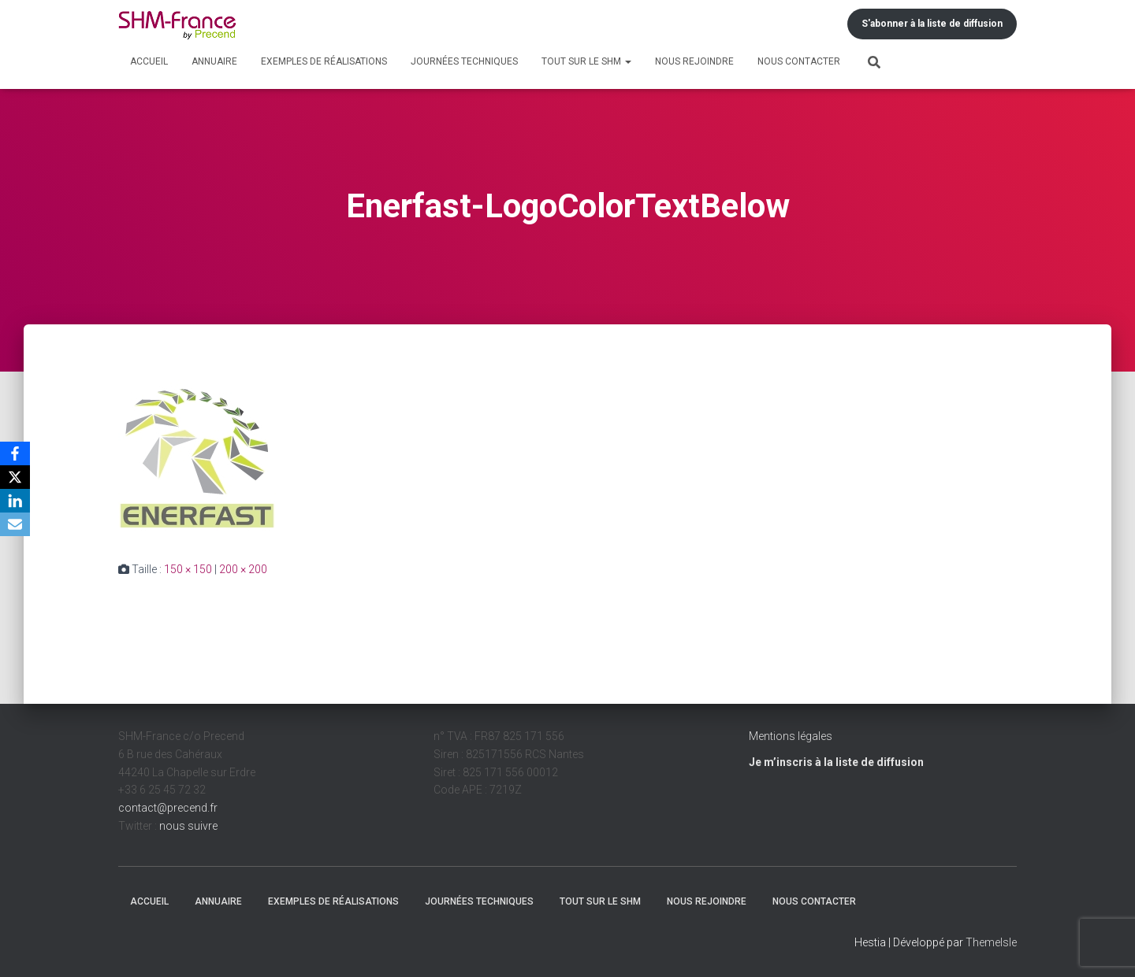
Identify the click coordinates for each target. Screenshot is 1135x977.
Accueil (149, 61)
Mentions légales (790, 736)
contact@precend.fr (168, 807)
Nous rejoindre (694, 61)
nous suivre (188, 826)
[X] (15, 477)
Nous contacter (798, 61)
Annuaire (214, 61)
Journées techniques (464, 61)
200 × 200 (243, 569)
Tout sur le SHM (586, 61)
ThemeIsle (991, 942)
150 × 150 (188, 569)
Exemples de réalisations (324, 61)
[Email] (15, 524)
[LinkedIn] (15, 501)
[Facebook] (15, 453)
